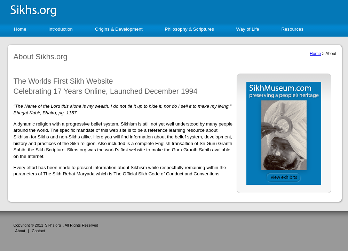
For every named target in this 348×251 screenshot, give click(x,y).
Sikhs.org (53, 225)
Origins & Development (119, 29)
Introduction (60, 29)
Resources (292, 29)
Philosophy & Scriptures (189, 29)
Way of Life (247, 29)
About (20, 231)
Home (20, 29)
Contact (38, 231)
